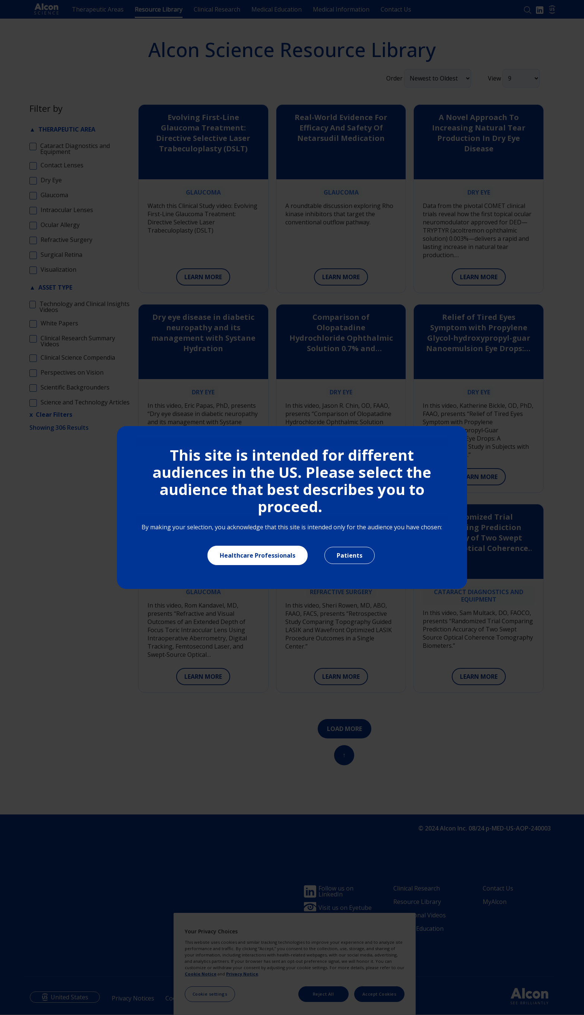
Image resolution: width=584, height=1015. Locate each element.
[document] (292, 507)
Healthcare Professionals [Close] (257, 555)
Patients (349, 555)
